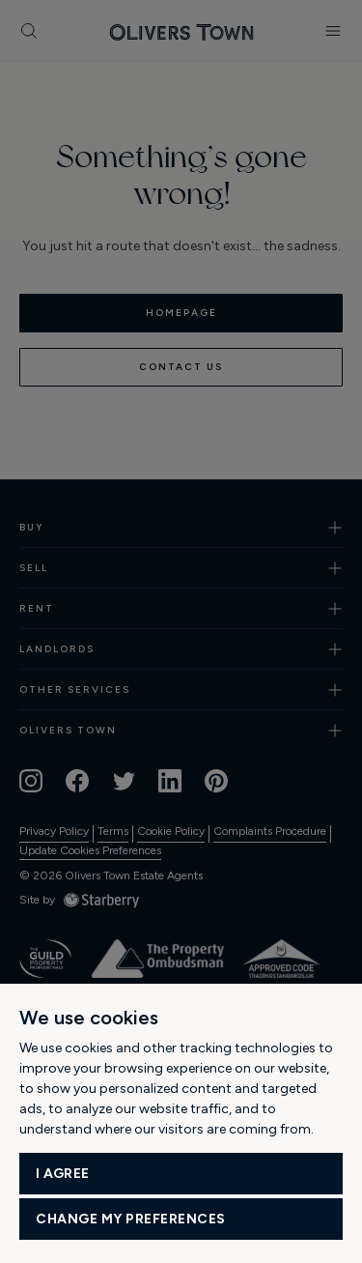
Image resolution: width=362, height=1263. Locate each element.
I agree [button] (63, 1173)
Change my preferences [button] (131, 1219)
